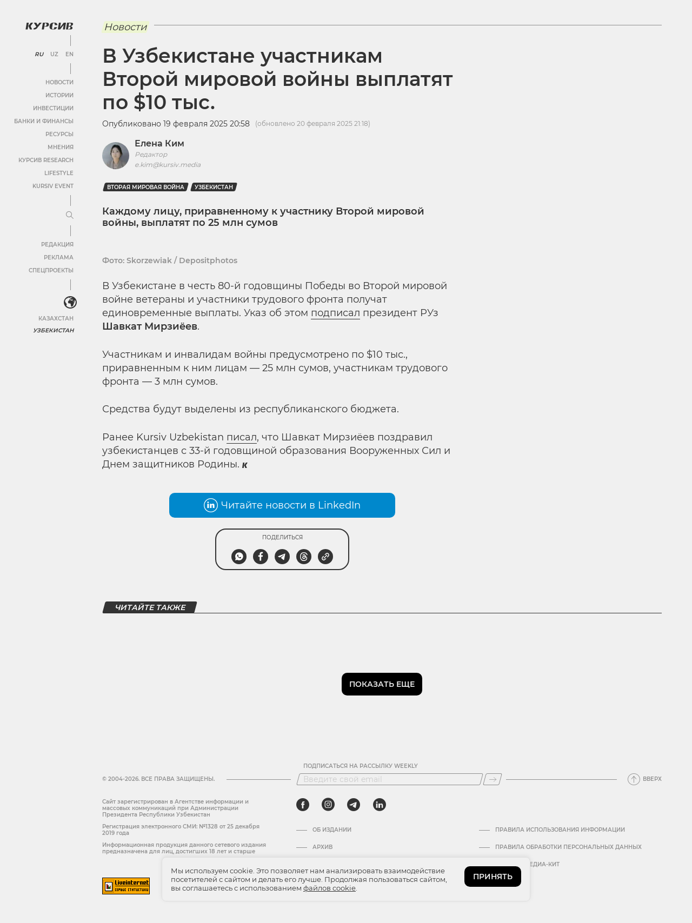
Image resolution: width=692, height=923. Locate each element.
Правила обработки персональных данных (568, 847)
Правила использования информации (560, 830)
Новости (59, 81)
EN (69, 54)
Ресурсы (59, 133)
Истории (59, 94)
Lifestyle (58, 172)
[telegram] (353, 804)
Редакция (57, 244)
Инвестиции (52, 107)
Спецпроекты (50, 269)
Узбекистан (54, 329)
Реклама (58, 256)
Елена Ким (159, 143)
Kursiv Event (52, 185)
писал (242, 437)
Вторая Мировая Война (145, 187)
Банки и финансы (43, 120)
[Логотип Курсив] (48, 25)
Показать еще (382, 684)
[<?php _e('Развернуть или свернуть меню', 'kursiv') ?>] (69, 302)
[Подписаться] (492, 779)
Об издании (331, 830)
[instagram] (328, 804)
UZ (54, 54)
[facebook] (302, 804)
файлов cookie (329, 888)
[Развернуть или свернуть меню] (69, 215)
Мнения (60, 146)
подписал (335, 313)
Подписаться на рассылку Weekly (360, 766)
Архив (322, 847)
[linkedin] (379, 804)
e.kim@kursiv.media (168, 164)
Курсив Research (45, 159)
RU (39, 54)
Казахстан (55, 317)
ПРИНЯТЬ (493, 876)
